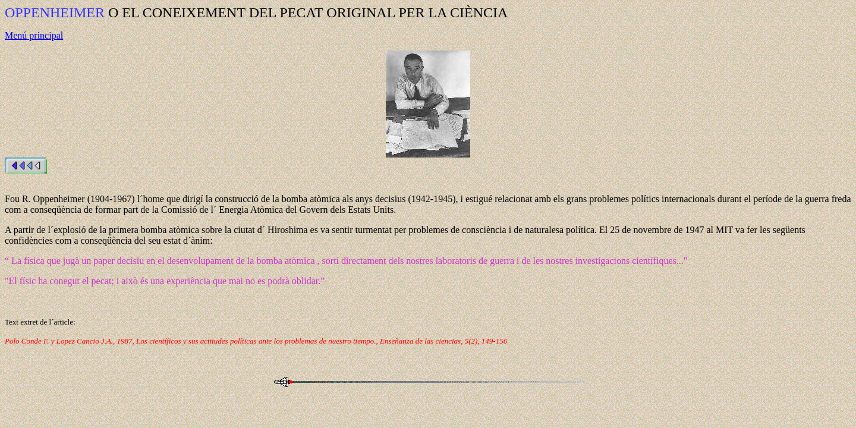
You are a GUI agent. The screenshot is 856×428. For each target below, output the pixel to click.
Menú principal (34, 35)
